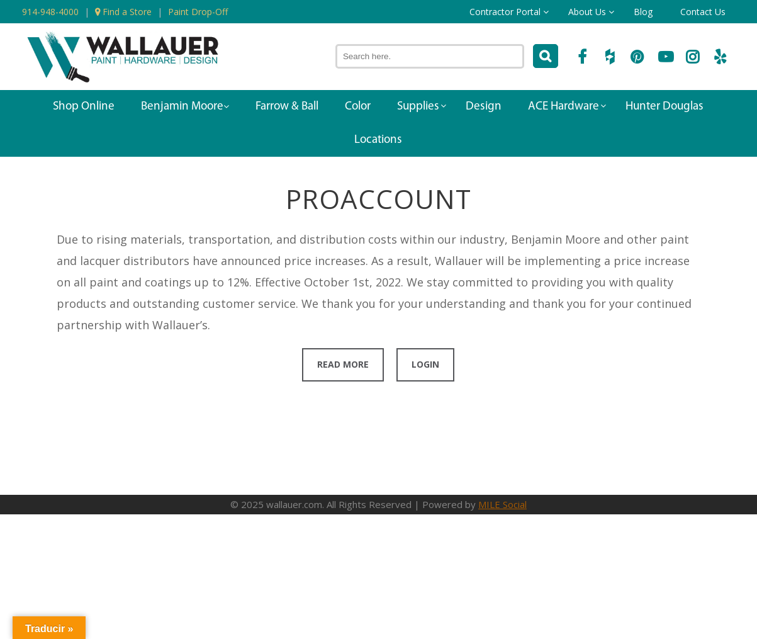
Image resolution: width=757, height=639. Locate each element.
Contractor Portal (505, 12)
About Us (587, 12)
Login (425, 364)
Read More (343, 364)
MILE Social (502, 504)
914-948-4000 (50, 12)
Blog (643, 12)
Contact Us (703, 12)
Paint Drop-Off (198, 12)
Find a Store (123, 12)
